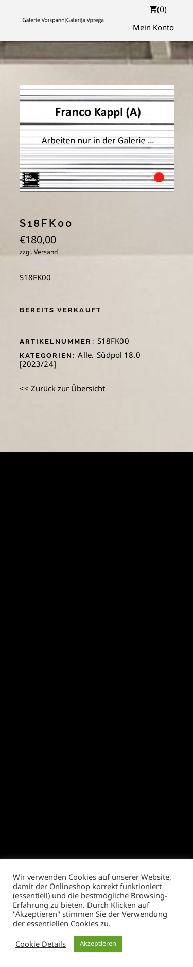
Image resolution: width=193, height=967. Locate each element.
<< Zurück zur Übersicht (62, 388)
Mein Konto (153, 27)
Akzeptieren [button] (98, 943)
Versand (46, 251)
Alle (85, 354)
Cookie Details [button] (40, 943)
